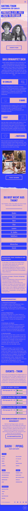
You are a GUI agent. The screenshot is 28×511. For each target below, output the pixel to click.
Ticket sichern (14, 178)
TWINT (3, 491)
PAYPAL (3, 498)
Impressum (4, 479)
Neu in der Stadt (20, 477)
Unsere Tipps (19, 472)
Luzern (3, 465)
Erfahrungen (5, 475)
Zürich (17, 465)
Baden (3, 456)
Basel (3, 458)
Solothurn (18, 456)
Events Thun (14, 48)
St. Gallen (18, 458)
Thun (17, 461)
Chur (3, 463)
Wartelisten (5, 489)
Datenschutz (5, 477)
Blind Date (18, 475)
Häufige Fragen (6, 472)
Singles (18, 479)
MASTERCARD (5, 496)
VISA (3, 493)
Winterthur (19, 463)
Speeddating (19, 482)
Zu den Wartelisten (14, 436)
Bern (3, 461)
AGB (3, 482)
